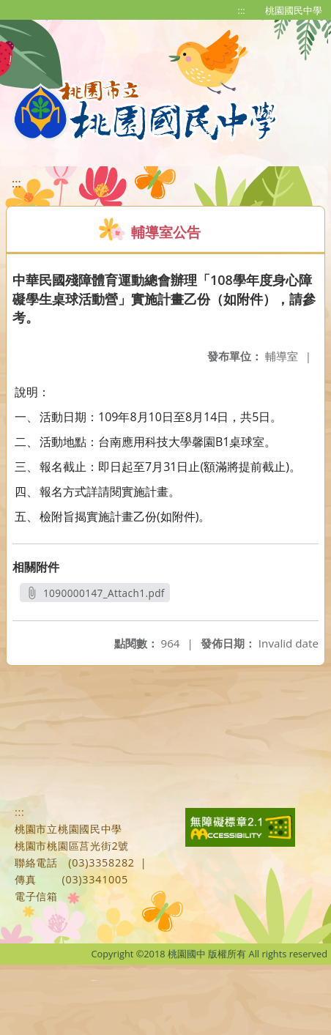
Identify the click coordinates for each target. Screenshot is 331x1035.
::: (241, 10)
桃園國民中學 (293, 10)
